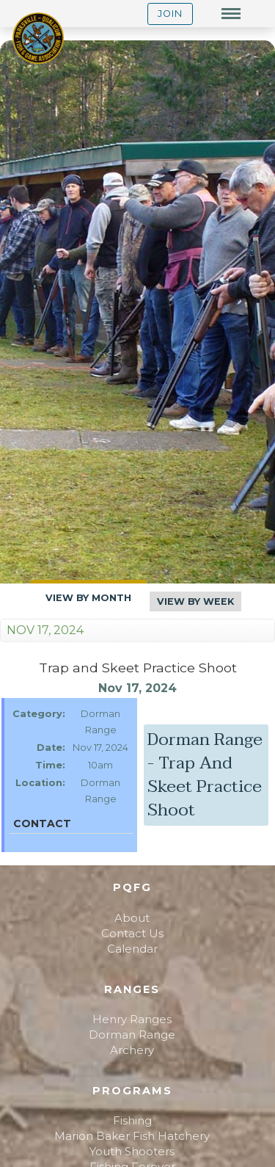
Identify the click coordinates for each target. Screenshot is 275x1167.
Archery (132, 1050)
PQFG (132, 887)
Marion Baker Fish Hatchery (132, 1136)
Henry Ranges (132, 1019)
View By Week (195, 601)
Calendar (132, 949)
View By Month (88, 597)
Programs (132, 1090)
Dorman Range (132, 1034)
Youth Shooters (132, 1151)
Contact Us (132, 933)
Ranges (132, 989)
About (132, 918)
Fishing (132, 1120)
